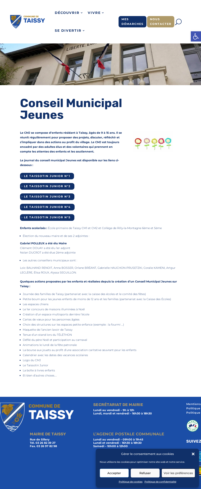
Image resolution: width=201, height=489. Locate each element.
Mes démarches (132, 21)
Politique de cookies (131, 481)
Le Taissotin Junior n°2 (47, 186)
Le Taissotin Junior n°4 (47, 207)
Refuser (145, 473)
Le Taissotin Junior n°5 (47, 217)
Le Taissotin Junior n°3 (47, 196)
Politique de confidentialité (160, 481)
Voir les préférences (178, 473)
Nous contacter (160, 21)
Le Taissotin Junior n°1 (47, 176)
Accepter (114, 473)
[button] (196, 36)
